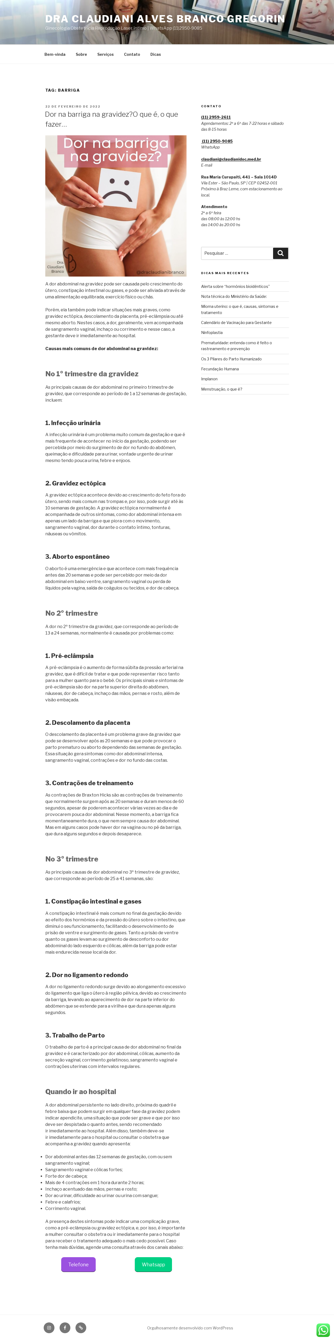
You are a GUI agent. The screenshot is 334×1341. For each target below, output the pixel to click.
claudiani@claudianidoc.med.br (231, 159)
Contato (132, 54)
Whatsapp (153, 1264)
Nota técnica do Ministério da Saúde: (234, 296)
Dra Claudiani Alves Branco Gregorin (165, 19)
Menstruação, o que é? (221, 389)
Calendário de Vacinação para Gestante (236, 322)
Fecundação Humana (220, 369)
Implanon (209, 379)
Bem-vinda (55, 54)
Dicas (155, 54)
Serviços (105, 54)
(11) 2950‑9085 (217, 141)
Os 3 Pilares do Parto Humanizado (231, 359)
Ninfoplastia (212, 332)
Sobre (81, 54)
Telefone (78, 1264)
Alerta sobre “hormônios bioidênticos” (235, 286)
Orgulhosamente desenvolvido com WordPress (190, 1328)
